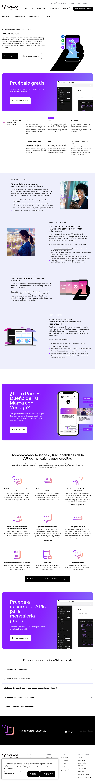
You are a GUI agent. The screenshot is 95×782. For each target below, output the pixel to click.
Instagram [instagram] (65, 770)
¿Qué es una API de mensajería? (16, 669)
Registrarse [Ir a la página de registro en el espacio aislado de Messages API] (47, 540)
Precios (49, 16)
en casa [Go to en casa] (53, 3)
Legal (79, 757)
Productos (28, 8)
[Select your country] (82, 3)
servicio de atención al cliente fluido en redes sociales (36, 205)
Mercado (29, 755)
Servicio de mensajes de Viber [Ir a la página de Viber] (79, 142)
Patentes (80, 771)
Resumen (5, 16)
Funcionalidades (35, 16)
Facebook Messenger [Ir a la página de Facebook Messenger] (33, 141)
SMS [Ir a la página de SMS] (27, 120)
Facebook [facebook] (65, 757)
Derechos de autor (83, 774)
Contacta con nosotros (88, 732)
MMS (17, 39)
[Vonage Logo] (10, 7)
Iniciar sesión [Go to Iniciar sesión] (62, 3)
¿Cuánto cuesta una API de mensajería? (19, 707)
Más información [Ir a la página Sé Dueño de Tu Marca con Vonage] (18, 430)
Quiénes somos (48, 757)
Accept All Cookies (33, 774)
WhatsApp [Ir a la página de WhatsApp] (74, 120)
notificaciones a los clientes (63, 249)
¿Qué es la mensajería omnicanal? (17, 679)
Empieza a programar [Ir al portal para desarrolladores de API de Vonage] (20, 100)
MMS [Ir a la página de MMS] (49, 141)
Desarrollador (19, 16)
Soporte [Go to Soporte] (71, 3)
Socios (28, 758)
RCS (21, 39)
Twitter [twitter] (64, 763)
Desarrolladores (54, 8)
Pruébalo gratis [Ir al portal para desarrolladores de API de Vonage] (10, 56)
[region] (29, 769)
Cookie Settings (82, 768)
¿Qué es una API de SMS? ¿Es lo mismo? (19, 697)
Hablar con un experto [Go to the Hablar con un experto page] (83, 8)
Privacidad (80, 760)
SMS (14, 39)
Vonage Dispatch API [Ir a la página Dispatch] (78, 504)
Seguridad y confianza (84, 777)
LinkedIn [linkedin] (65, 760)
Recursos (66, 8)
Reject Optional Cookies (48, 774)
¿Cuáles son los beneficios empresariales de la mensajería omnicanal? (30, 688)
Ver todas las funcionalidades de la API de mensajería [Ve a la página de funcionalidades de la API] (47, 579)
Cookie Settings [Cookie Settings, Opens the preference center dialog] (9, 773)
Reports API (61, 331)
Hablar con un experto (30, 56)
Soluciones (40, 8)
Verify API (14, 292)
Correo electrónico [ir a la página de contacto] (72, 732)
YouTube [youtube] (65, 767)
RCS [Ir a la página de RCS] (49, 120)
